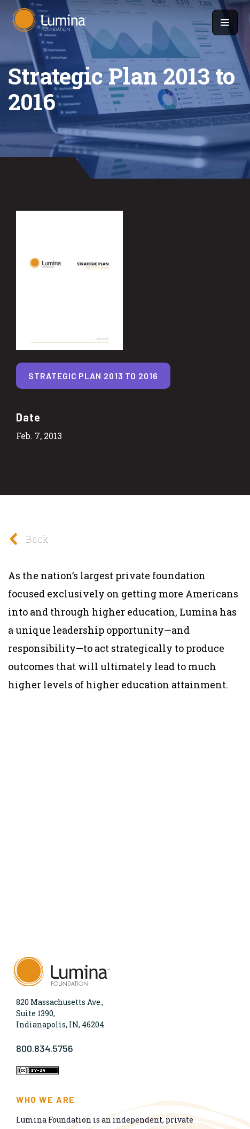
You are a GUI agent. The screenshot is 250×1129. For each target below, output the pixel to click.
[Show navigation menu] (225, 22)
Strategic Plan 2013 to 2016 (93, 376)
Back (25, 538)
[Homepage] (49, 22)
